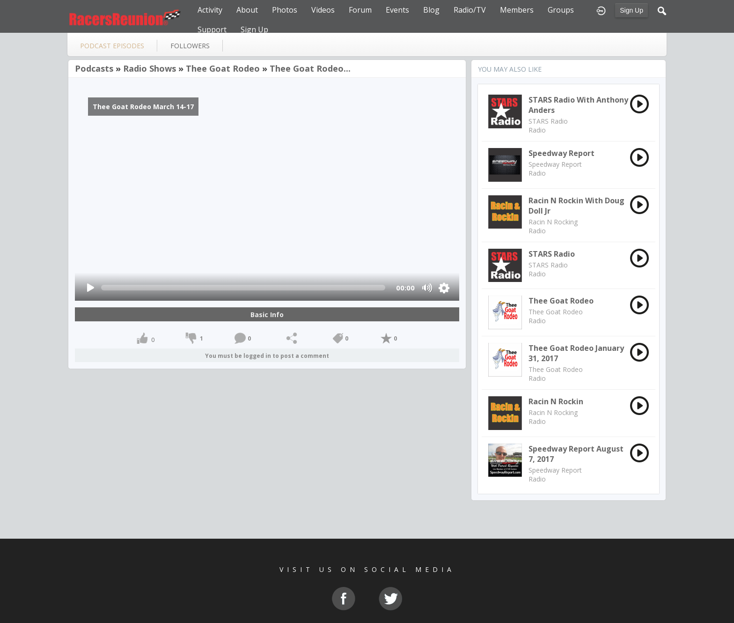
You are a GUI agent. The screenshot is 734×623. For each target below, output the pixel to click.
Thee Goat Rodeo (223, 68)
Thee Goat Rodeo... (310, 68)
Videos (323, 10)
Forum (360, 10)
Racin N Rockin (555, 401)
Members (517, 10)
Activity (210, 10)
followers (190, 45)
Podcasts (94, 68)
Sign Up (631, 10)
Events (397, 10)
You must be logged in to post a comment (267, 356)
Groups (561, 10)
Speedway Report (561, 153)
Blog (431, 10)
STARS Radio (548, 121)
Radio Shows (149, 68)
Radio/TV (470, 10)
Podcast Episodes (112, 45)
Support (212, 29)
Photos (284, 10)
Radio (537, 130)
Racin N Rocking (553, 221)
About (247, 10)
